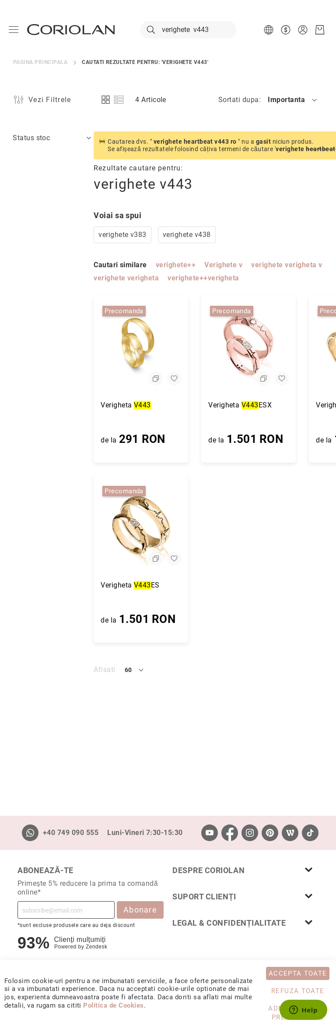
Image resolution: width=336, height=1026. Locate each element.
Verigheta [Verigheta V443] (45, 405)
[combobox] (188, 30)
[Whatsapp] (30, 832)
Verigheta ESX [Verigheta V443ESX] (159, 405)
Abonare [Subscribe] (140, 909)
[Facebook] (229, 832)
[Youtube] (209, 832)
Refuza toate (297, 991)
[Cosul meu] (319, 29)
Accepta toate (298, 973)
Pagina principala (40, 62)
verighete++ (95, 265)
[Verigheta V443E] (275, 345)
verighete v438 (106, 234)
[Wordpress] (290, 832)
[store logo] (71, 29)
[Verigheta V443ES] (60, 525)
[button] (269, 29)
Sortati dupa (238, 100)
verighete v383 (42, 234)
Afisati (24, 669)
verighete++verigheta (123, 278)
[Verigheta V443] (60, 345)
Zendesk (96, 947)
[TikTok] (310, 832)
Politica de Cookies (113, 1005)
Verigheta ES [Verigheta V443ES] (49, 585)
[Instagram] (250, 832)
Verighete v (143, 265)
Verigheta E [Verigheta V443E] (262, 405)
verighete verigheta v (206, 265)
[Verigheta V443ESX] (168, 345)
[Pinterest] (270, 832)
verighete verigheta (45, 278)
